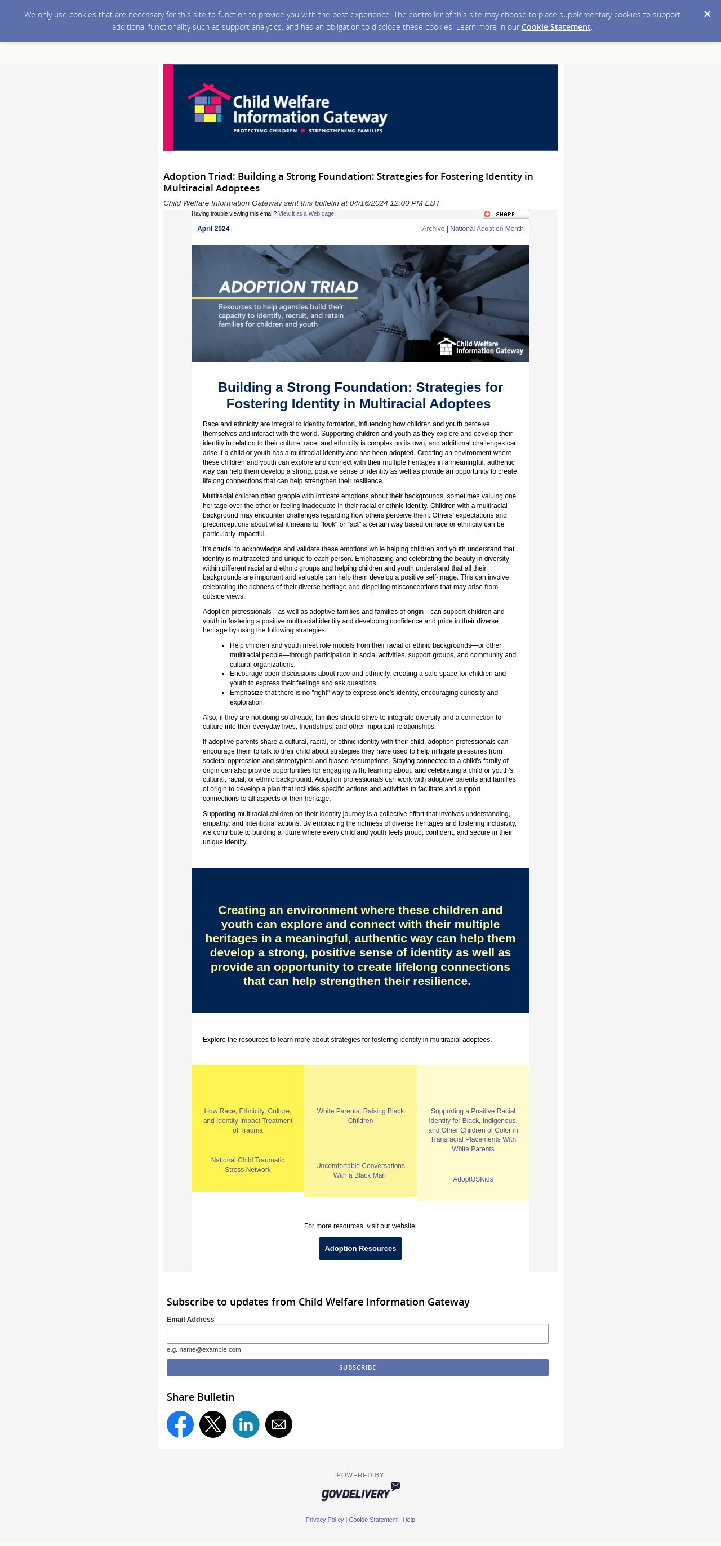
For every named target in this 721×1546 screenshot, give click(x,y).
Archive (433, 229)
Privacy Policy (325, 1519)
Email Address (191, 1320)
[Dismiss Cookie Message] (707, 10)
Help (409, 1519)
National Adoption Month (487, 229)
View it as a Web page (306, 214)
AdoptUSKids (473, 1179)
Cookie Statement (556, 26)
